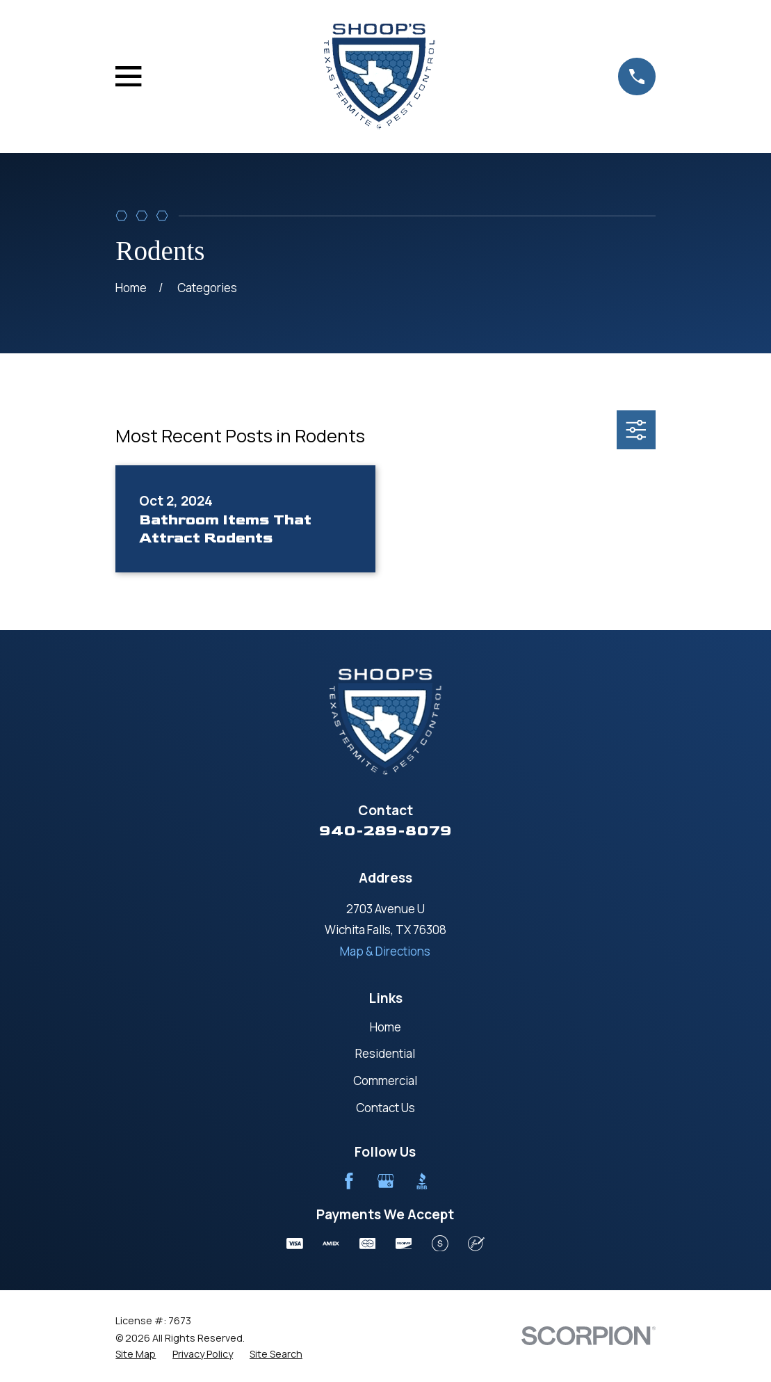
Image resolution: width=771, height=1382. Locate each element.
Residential (385, 1053)
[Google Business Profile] (386, 1181)
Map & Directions (385, 951)
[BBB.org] (422, 1181)
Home (385, 1027)
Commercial (385, 1080)
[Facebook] (349, 1181)
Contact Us (385, 1108)
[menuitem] (135, 1354)
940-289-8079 (385, 830)
